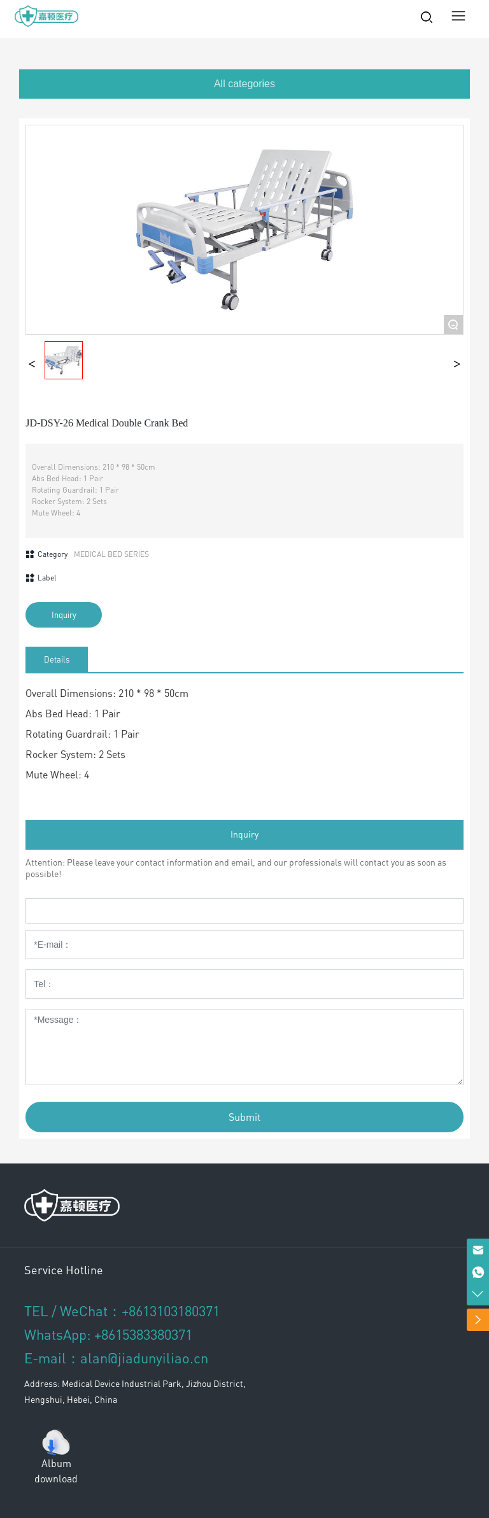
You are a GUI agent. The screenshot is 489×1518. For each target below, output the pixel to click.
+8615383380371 (143, 1334)
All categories (244, 83)
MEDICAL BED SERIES (111, 554)
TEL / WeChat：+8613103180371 (122, 1310)
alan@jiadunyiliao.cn (144, 1358)
